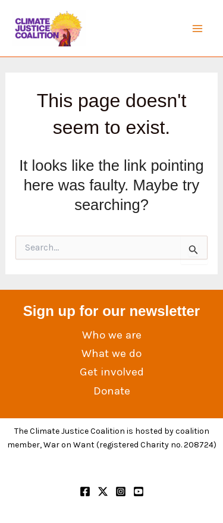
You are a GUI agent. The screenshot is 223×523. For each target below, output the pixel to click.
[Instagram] (120, 491)
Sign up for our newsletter (111, 311)
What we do (111, 353)
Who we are (112, 335)
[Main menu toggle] (198, 28)
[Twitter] (103, 491)
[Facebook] (85, 491)
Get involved (112, 371)
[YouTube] (138, 491)
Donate (111, 390)
